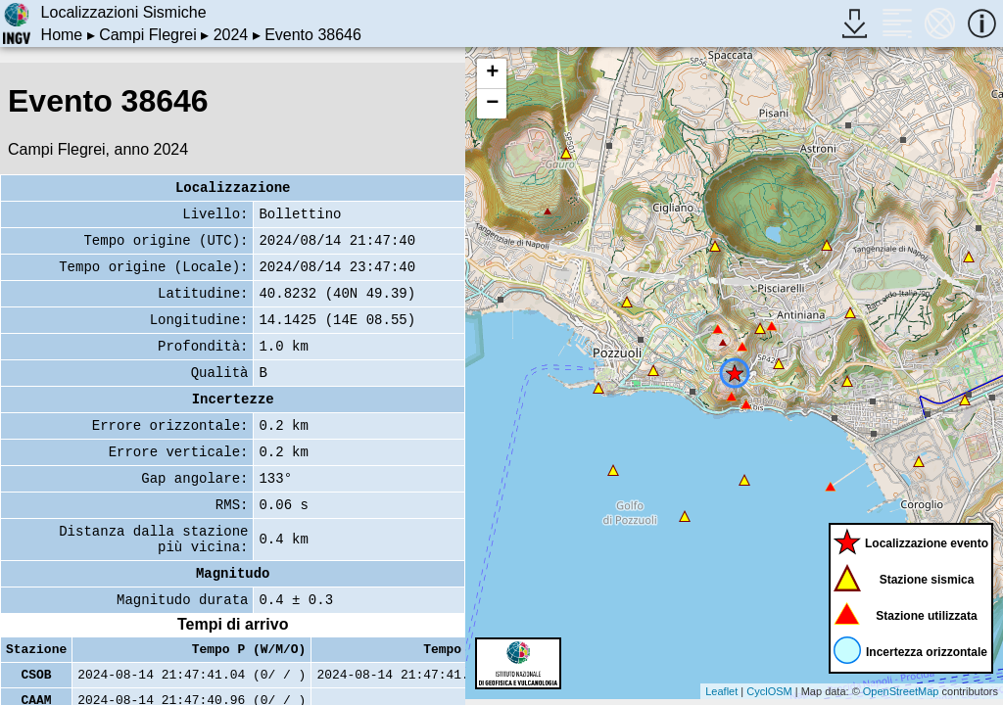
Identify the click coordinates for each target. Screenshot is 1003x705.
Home (62, 34)
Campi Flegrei (148, 34)
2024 (231, 34)
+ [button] (492, 73)
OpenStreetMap (901, 691)
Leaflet (721, 691)
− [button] (492, 103)
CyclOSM (768, 691)
